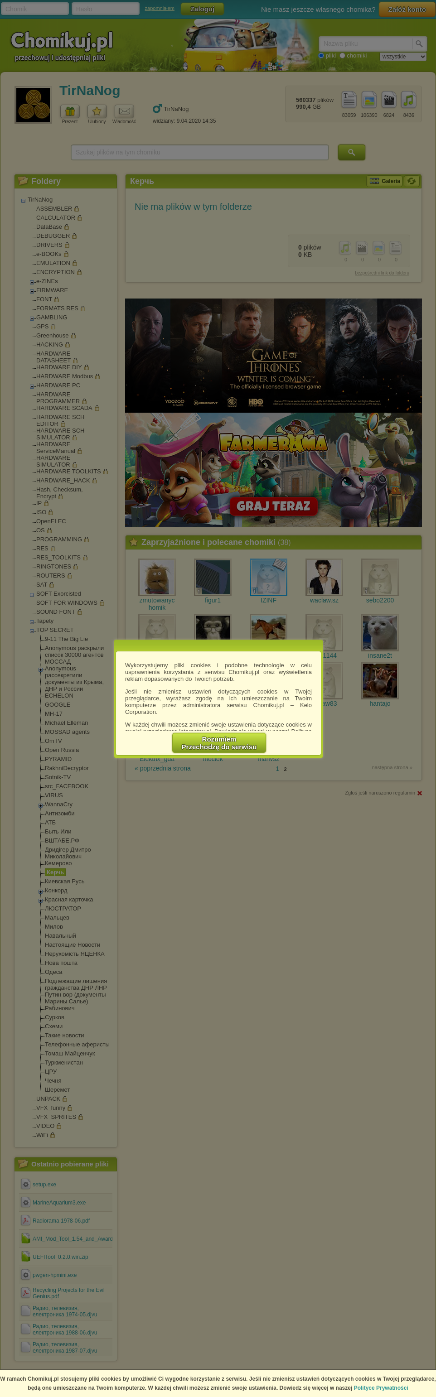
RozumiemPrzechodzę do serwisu (219, 743)
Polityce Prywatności (381, 1388)
